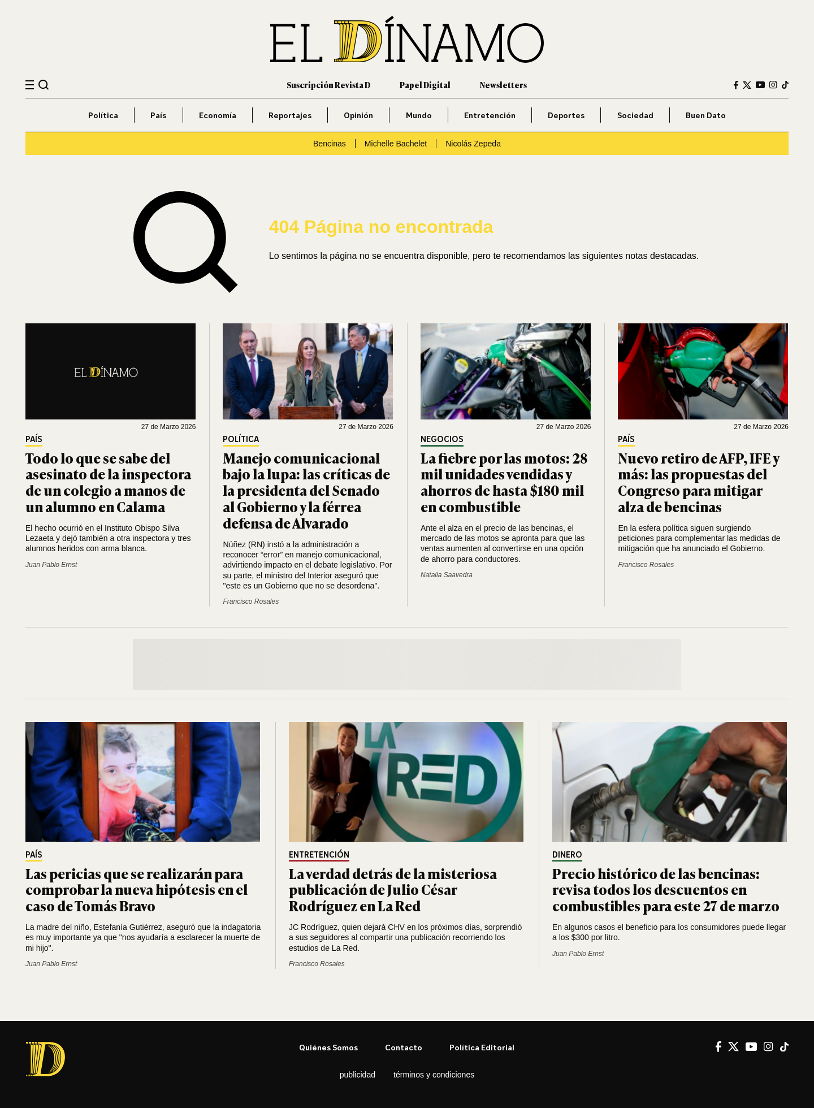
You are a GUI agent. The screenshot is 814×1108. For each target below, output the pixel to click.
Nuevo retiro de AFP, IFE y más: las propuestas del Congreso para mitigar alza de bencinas (698, 482)
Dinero (567, 855)
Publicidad (357, 1074)
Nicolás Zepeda (473, 143)
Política (103, 115)
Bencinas (329, 143)
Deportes (566, 115)
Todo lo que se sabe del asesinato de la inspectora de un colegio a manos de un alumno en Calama (108, 482)
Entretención (490, 115)
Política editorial (481, 1047)
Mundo (419, 115)
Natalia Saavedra (447, 575)
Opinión (358, 115)
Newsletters (503, 84)
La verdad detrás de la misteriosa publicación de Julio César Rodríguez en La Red (393, 889)
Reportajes (290, 115)
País (158, 115)
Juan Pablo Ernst (51, 565)
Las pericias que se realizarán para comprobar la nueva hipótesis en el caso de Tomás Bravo (136, 889)
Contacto (403, 1047)
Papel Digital (425, 84)
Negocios (442, 439)
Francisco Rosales (251, 601)
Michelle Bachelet (396, 143)
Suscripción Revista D (328, 84)
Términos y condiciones (433, 1074)
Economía (217, 115)
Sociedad (635, 115)
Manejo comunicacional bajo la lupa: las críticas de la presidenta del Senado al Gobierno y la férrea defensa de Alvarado (306, 490)
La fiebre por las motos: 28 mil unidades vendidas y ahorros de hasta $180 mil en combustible (504, 482)
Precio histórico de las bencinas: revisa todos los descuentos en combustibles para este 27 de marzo (666, 889)
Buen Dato (706, 115)
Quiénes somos (328, 1047)
